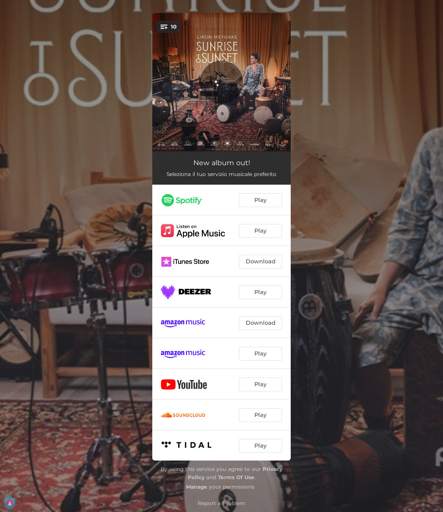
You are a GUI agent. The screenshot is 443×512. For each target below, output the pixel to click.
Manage (196, 486)
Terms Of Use (236, 477)
